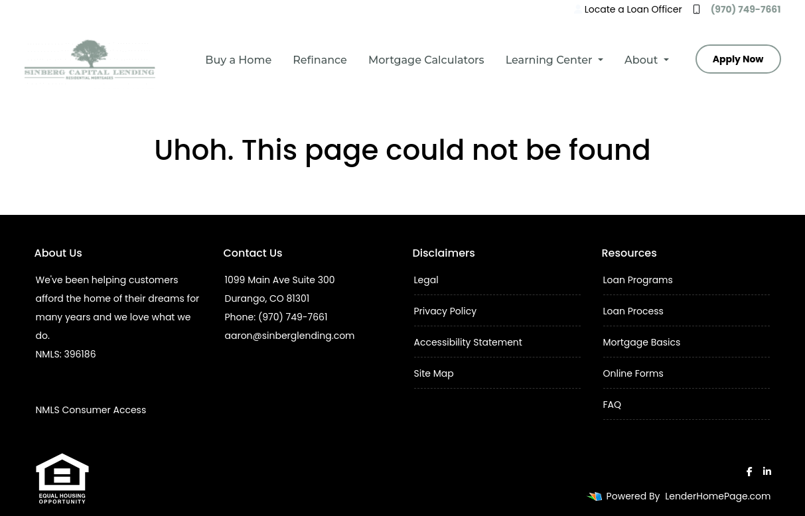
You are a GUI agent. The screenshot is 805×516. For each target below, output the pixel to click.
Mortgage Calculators (426, 60)
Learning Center (550, 60)
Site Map (434, 373)
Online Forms (633, 373)
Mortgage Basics (642, 342)
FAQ (612, 404)
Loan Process (633, 311)
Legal (426, 280)
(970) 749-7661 (737, 9)
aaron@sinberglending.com (290, 335)
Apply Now (738, 59)
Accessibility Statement (468, 342)
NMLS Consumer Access (91, 410)
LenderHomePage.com (717, 496)
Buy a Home (238, 60)
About (642, 60)
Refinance (320, 60)
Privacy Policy (445, 311)
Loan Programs (638, 280)
